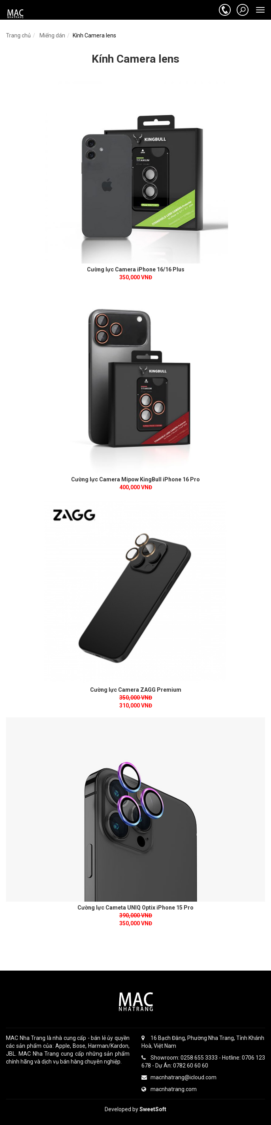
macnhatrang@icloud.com (178, 1077)
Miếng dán (51, 35)
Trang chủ (18, 35)
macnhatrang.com (169, 1089)
